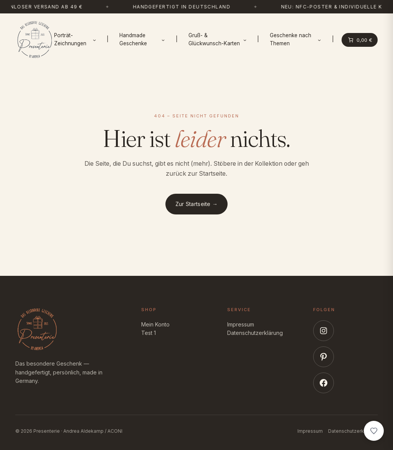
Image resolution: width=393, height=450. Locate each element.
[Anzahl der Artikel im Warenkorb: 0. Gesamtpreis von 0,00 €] (360, 40)
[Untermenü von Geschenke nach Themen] (319, 39)
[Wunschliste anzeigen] (374, 431)
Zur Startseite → (196, 204)
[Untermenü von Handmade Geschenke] (163, 39)
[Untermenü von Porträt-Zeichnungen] (94, 39)
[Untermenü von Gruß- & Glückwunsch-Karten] (244, 39)
